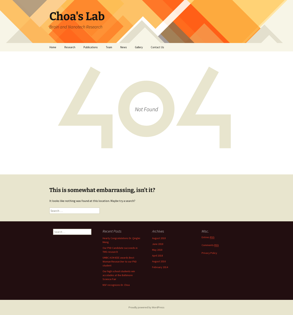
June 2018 (157, 244)
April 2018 (157, 255)
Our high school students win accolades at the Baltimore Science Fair (119, 275)
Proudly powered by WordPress (146, 307)
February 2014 (160, 267)
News (123, 47)
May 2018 (157, 249)
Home (52, 47)
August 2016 (159, 261)
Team (109, 47)
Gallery (139, 47)
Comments (210, 245)
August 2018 (159, 238)
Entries (208, 237)
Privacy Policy (209, 253)
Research (69, 47)
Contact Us (157, 47)
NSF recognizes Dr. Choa (116, 285)
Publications (90, 47)
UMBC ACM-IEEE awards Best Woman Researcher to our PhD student (120, 261)
